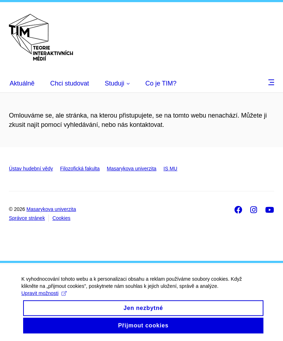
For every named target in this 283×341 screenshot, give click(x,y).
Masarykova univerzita (131, 168)
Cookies (61, 218)
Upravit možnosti (44, 298)
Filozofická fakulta (80, 168)
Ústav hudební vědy (31, 168)
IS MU (170, 168)
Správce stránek (27, 218)
